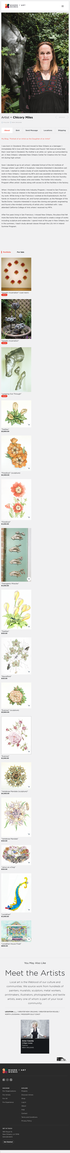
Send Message (32, 130)
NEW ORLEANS (17, 122)
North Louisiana (12, 1014)
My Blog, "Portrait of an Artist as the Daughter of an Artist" (25, 139)
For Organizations (9, 1091)
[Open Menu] (62, 6)
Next (68, 117)
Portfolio (7, 252)
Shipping (62, 130)
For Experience (8, 1102)
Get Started (8, 1142)
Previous (56, 117)
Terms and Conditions (29, 1117)
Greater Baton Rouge (48, 1012)
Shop (23, 1098)
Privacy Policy (26, 1121)
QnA (18, 130)
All (15, 1012)
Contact (24, 1113)
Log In (23, 1102)
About (7, 130)
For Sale (20, 252)
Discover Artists (27, 1095)
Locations (48, 130)
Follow (6, 122)
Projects (24, 1091)
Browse (62, 117)
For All (5, 1098)
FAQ (23, 1110)
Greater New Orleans (28, 1012)
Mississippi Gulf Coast (30, 1014)
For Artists (6, 1095)
